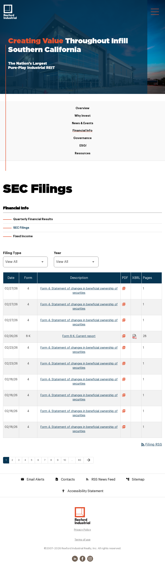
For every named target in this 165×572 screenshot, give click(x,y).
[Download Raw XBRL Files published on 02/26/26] (134, 337)
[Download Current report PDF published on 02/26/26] (124, 337)
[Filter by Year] (76, 262)
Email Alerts (32, 480)
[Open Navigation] (155, 12)
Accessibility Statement (82, 492)
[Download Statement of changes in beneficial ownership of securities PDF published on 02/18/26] (124, 380)
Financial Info (82, 130)
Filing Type (12, 253)
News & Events (82, 123)
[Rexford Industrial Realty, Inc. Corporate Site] (10, 11)
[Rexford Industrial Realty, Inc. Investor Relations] (82, 516)
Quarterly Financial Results (33, 219)
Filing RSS (150, 445)
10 (65, 460)
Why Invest (83, 115)
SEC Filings (21, 228)
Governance (82, 138)
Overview (82, 108)
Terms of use (82, 540)
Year (57, 253)
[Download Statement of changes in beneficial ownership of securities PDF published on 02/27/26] (124, 289)
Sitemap (135, 480)
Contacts (65, 480)
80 (80, 460)
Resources (82, 153)
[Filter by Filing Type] (25, 262)
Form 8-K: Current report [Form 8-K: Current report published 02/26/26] (79, 336)
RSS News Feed (100, 480)
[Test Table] (82, 355)
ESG (82, 145)
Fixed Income (23, 236)
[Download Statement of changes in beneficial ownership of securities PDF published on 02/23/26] (124, 348)
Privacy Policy (82, 530)
